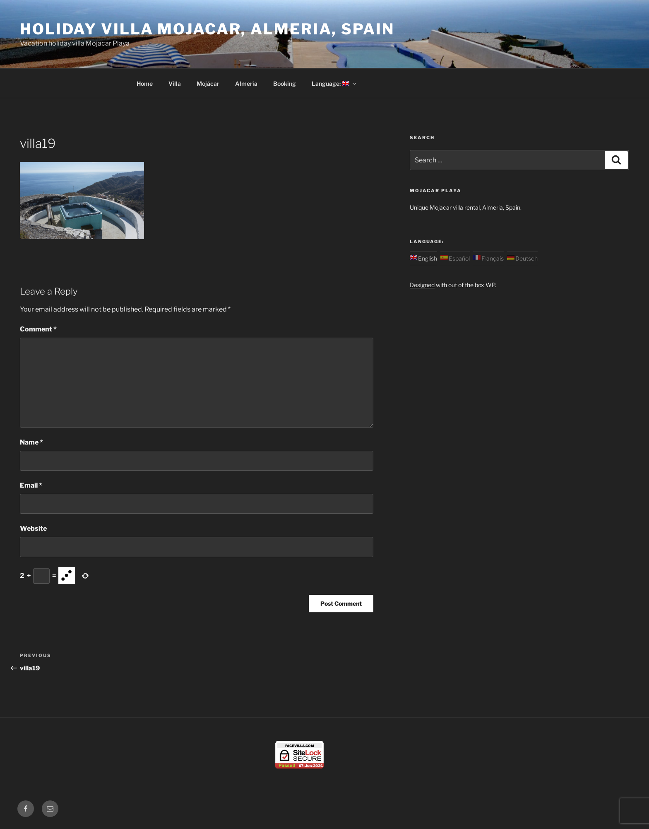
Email (31, 485)
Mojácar (208, 83)
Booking (284, 83)
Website (33, 528)
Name (31, 442)
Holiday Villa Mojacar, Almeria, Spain (207, 29)
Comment (38, 329)
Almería (246, 83)
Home (145, 83)
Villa (174, 83)
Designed (422, 284)
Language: (334, 83)
